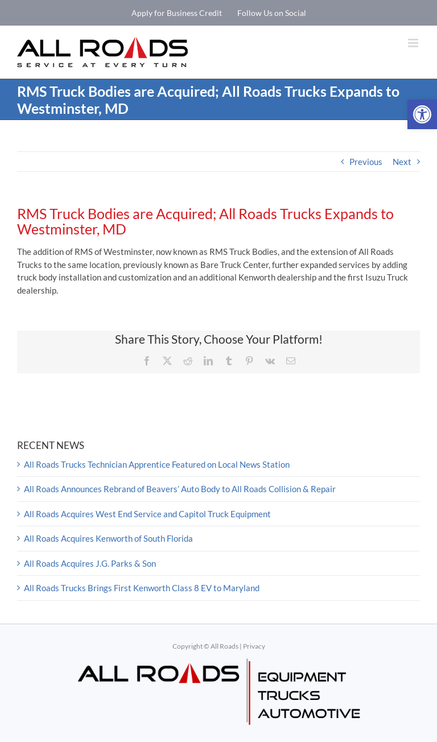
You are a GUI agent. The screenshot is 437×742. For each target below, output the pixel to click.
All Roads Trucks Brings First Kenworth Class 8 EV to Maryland (141, 588)
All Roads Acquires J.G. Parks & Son (90, 563)
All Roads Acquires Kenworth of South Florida (108, 538)
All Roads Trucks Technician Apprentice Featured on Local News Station (157, 464)
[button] (422, 114)
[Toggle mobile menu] (414, 43)
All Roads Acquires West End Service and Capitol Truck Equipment (147, 514)
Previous (365, 161)
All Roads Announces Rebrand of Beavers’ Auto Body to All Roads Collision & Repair (180, 489)
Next (402, 161)
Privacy (254, 646)
